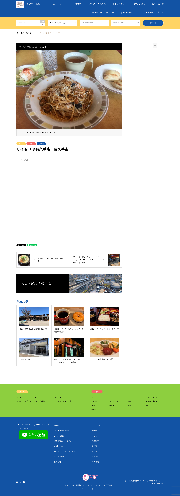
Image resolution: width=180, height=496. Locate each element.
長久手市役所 (59, 457)
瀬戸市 (94, 446)
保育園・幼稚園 (152, 401)
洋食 (31, 144)
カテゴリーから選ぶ (97, 4)
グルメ (21, 144)
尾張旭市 (95, 441)
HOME (78, 4)
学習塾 (112, 406)
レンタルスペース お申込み (152, 12)
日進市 (94, 436)
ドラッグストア (152, 397)
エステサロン (114, 397)
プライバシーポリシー (90, 489)
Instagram (17, 482)
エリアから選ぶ (138, 4)
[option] (69, 93)
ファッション (114, 401)
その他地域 (96, 462)
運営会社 (109, 485)
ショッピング (57, 397)
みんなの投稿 (158, 4)
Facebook (23, 482)
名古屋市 (95, 457)
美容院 (94, 410)
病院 (147, 406)
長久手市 (41, 144)
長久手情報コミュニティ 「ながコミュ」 (145, 481)
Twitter (20, 482)
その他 (19, 397)
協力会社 (57, 462)
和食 (93, 406)
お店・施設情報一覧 (62, 430)
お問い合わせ (127, 12)
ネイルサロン (96, 401)
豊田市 (94, 451)
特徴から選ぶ (118, 4)
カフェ (130, 397)
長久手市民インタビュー (103, 12)
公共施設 (43, 401)
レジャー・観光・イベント (26, 401)
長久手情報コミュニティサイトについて (87, 485)
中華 (129, 401)
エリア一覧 (96, 425)
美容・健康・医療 (64, 401)
